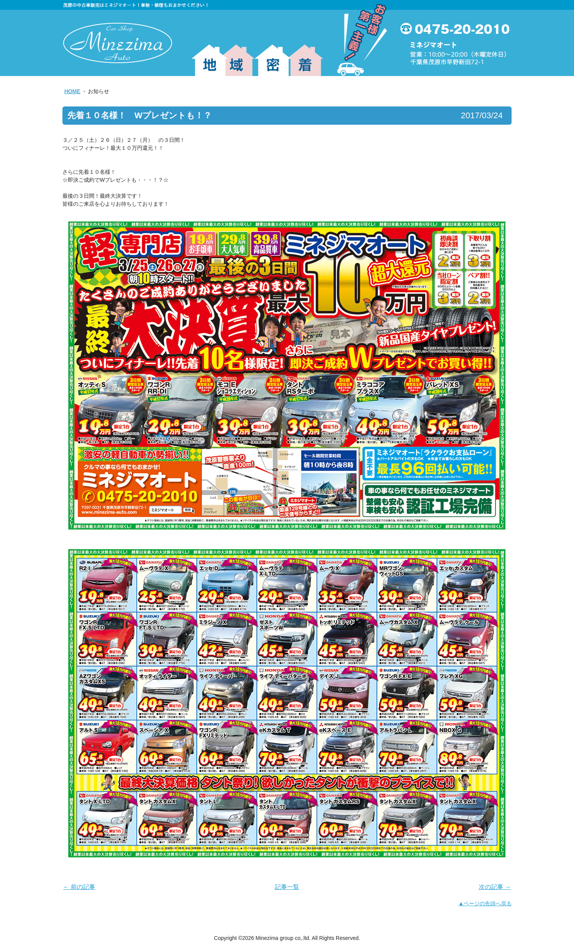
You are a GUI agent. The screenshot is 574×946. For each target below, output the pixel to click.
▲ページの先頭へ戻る (485, 903)
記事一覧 (287, 887)
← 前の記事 (79, 887)
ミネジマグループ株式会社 (117, 43)
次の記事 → (495, 887)
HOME (72, 91)
